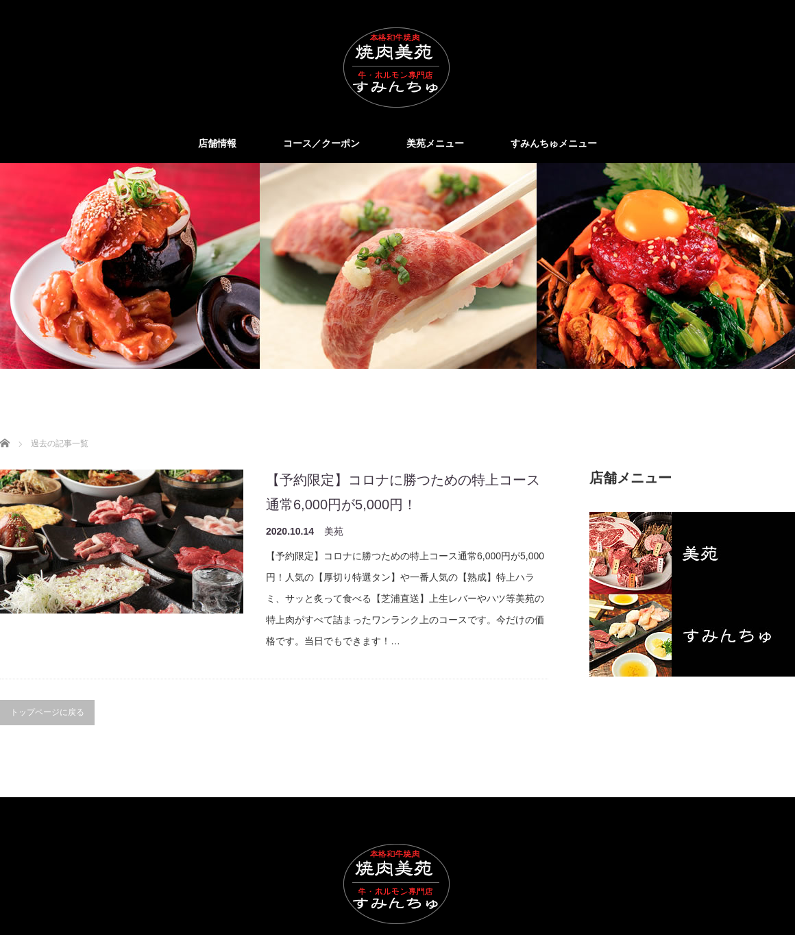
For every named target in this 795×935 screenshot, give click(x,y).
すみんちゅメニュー (554, 143)
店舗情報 (217, 143)
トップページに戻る (47, 712)
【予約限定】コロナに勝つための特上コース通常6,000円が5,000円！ (403, 492)
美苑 (333, 531)
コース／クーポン (321, 143)
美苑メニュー (435, 143)
